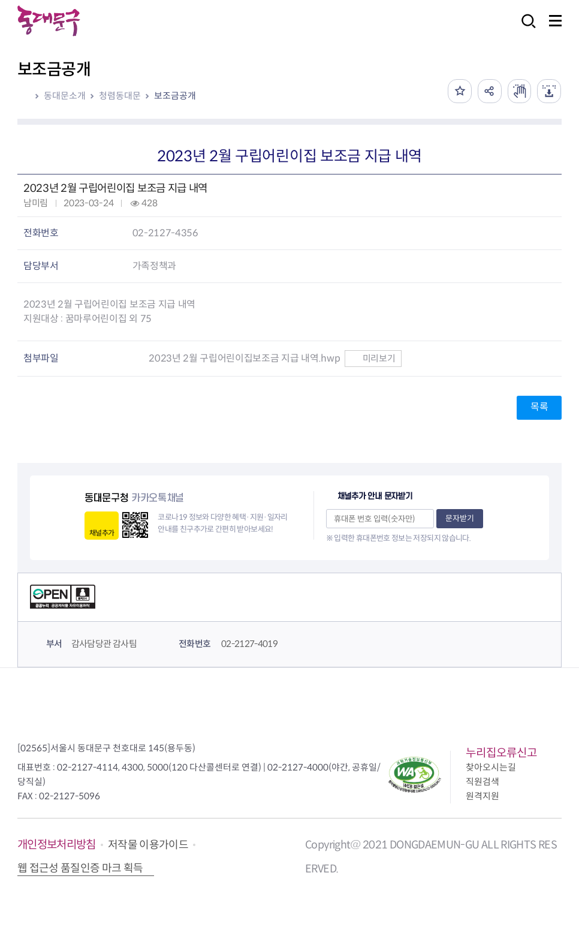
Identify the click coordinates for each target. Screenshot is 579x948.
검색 (525, 29)
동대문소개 (65, 95)
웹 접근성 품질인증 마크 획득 (80, 868)
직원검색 (482, 781)
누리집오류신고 (501, 753)
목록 (539, 407)
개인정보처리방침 (56, 844)
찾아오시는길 (491, 767)
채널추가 (101, 532)
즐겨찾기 (459, 91)
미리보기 (373, 358)
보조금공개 (175, 95)
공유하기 (489, 91)
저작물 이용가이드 (148, 844)
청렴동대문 (120, 95)
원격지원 (482, 796)
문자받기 (459, 518)
